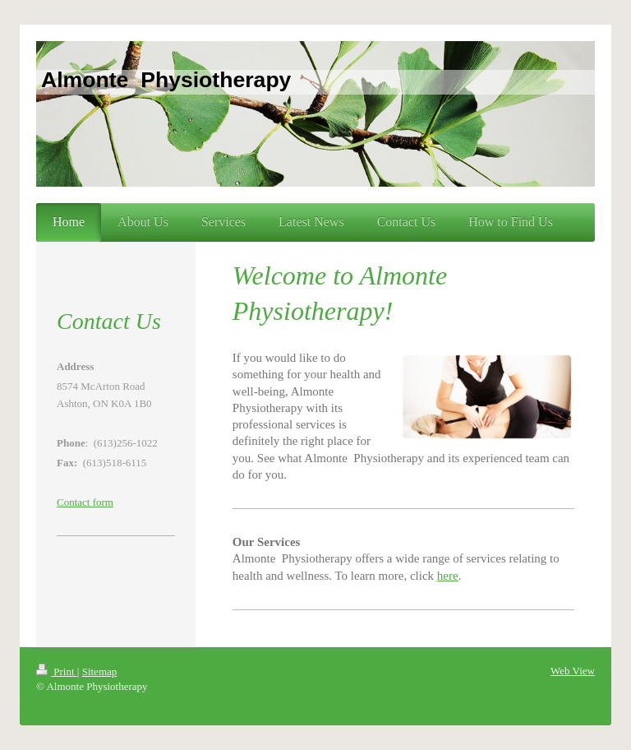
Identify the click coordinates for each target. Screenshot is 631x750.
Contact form (85, 502)
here (447, 575)
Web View (572, 670)
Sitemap (99, 671)
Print (56, 671)
